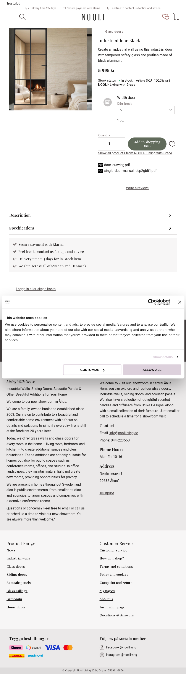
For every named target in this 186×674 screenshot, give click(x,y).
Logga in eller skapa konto (36, 289)
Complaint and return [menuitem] (116, 582)
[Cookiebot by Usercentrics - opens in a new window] (151, 302)
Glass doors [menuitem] (15, 566)
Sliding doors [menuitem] (16, 574)
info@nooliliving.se (123, 433)
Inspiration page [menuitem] (112, 607)
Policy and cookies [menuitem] (114, 574)
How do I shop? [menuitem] (112, 558)
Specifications (21, 228)
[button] (165, 16)
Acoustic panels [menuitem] (18, 582)
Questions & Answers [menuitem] (117, 615)
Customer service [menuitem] (113, 550)
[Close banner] (179, 302)
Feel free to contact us (36, 251)
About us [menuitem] (106, 599)
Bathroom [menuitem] (14, 599)
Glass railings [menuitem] (16, 591)
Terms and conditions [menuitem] (116, 566)
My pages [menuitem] (107, 591)
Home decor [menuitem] (16, 607)
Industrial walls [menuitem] (18, 558)
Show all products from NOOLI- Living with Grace (135, 153)
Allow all (152, 370)
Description (20, 215)
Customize (92, 370)
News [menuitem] (10, 550)
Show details (163, 357)
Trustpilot (13, 3)
